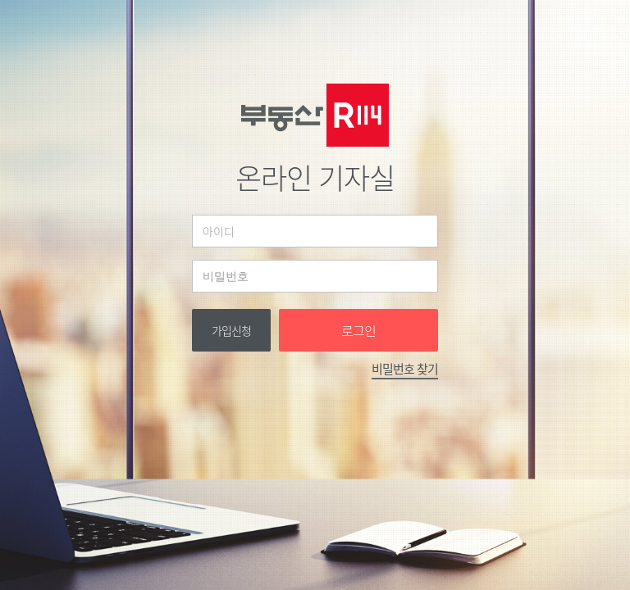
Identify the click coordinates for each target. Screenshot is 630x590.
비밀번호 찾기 (405, 369)
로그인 (358, 330)
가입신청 (231, 330)
